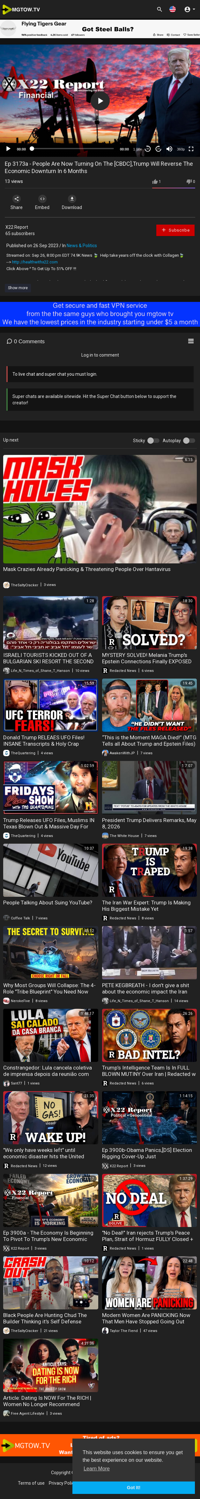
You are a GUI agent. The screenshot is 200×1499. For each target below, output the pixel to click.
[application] (100, 101)
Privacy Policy (62, 1483)
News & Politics (82, 245)
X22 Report (16, 227)
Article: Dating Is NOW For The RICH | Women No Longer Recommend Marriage (47, 1404)
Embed (42, 202)
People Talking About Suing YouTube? (47, 902)
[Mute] (169, 149)
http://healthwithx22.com (35, 262)
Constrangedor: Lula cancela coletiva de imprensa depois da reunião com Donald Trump (47, 1074)
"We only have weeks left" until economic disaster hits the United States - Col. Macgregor (43, 1156)
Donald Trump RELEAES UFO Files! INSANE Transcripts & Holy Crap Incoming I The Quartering (44, 743)
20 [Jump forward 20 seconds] (158, 148)
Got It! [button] (133, 1487)
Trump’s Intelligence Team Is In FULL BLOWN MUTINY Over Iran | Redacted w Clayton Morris (149, 1074)
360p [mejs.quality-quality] (181, 149)
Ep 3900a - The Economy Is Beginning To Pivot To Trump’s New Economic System (48, 1239)
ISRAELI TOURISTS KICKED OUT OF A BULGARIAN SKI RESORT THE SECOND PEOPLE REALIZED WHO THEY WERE (48, 661)
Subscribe (175, 230)
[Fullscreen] (191, 149)
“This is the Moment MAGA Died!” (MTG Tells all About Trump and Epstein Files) (149, 740)
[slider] (73, 148)
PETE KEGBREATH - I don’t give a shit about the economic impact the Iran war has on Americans (145, 991)
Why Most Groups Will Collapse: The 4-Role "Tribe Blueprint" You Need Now (49, 988)
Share (17, 202)
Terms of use (31, 1483)
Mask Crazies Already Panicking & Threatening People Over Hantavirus (87, 569)
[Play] (8, 149)
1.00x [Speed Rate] (137, 149)
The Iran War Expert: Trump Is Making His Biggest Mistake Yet (146, 905)
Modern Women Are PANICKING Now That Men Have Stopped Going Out (146, 1318)
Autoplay (172, 440)
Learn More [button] (97, 1468)
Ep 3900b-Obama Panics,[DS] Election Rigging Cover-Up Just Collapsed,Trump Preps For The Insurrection (147, 1159)
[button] (172, 9)
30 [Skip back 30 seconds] (147, 148)
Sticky (139, 440)
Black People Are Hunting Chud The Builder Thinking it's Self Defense (45, 1318)
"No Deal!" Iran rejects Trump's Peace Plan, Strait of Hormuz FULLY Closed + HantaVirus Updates (147, 1239)
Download (72, 202)
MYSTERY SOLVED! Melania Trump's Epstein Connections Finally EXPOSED (147, 658)
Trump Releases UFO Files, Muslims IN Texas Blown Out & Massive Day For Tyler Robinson (48, 826)
